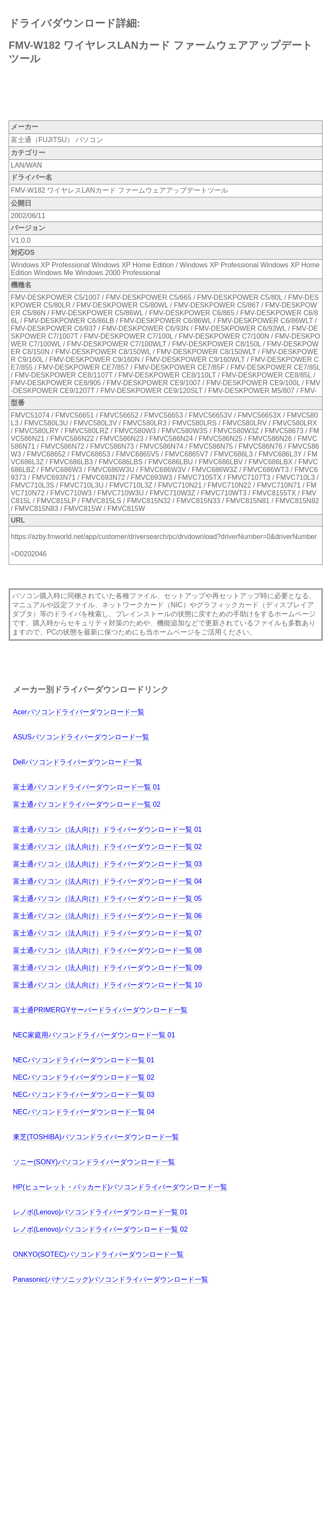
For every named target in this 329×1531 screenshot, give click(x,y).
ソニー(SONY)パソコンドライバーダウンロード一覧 (94, 1162)
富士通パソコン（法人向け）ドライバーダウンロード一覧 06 (107, 915)
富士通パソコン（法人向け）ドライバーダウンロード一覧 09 (107, 967)
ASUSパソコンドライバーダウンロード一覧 (81, 737)
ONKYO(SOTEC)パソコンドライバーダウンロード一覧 (98, 1254)
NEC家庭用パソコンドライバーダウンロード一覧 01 (94, 1035)
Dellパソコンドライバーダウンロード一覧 (77, 762)
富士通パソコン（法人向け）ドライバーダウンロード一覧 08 (107, 950)
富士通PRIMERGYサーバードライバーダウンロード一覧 (100, 1010)
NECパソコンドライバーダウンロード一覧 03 (83, 1094)
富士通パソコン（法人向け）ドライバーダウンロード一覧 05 (107, 898)
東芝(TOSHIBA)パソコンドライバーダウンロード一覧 (96, 1137)
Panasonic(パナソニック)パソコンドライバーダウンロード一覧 (110, 1279)
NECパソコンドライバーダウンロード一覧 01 (83, 1060)
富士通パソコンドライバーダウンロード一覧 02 (86, 804)
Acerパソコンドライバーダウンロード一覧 (78, 712)
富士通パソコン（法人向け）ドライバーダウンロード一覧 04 (107, 881)
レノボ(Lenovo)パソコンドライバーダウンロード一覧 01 (100, 1212)
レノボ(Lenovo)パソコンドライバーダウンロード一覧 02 (100, 1229)
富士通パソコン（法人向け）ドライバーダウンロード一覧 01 (107, 829)
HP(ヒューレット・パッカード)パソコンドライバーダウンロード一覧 (120, 1187)
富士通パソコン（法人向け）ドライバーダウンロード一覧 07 (107, 933)
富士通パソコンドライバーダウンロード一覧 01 (86, 787)
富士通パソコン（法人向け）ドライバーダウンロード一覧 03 (107, 864)
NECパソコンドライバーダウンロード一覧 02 (83, 1077)
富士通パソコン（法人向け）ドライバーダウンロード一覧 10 (107, 985)
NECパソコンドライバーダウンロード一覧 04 (83, 1112)
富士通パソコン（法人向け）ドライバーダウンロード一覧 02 (107, 846)
